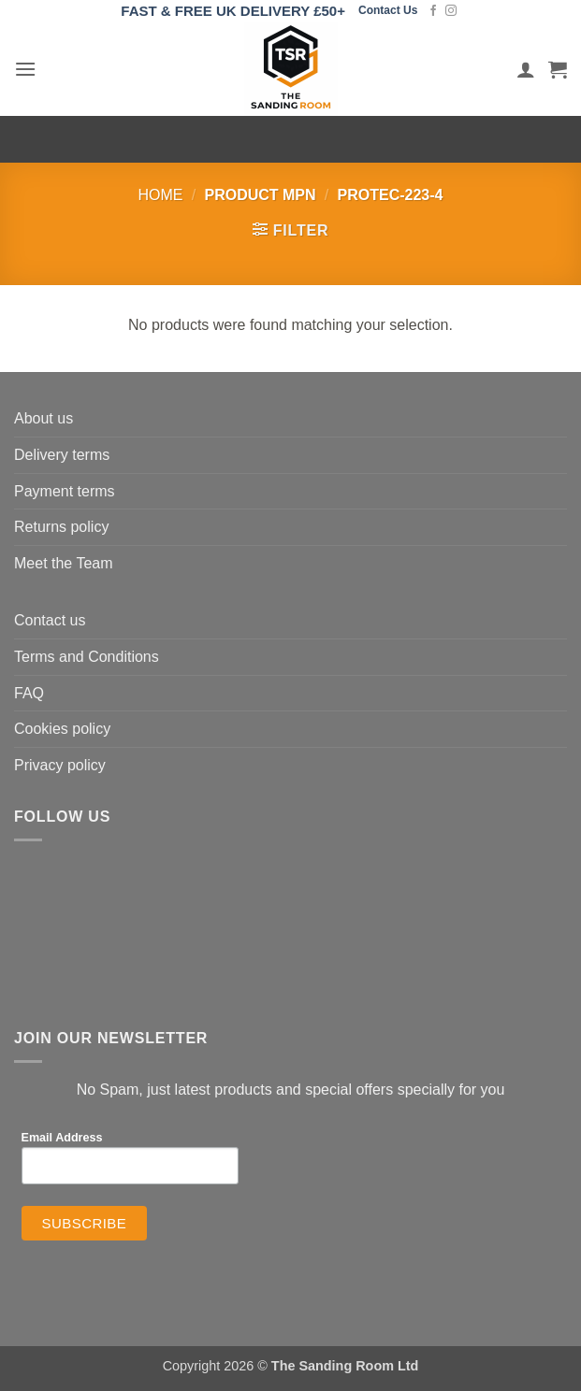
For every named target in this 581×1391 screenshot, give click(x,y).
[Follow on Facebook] (433, 11)
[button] (25, 69)
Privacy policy (60, 765)
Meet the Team (63, 563)
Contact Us (387, 10)
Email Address (62, 1137)
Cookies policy (62, 729)
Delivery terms (61, 455)
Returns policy (61, 527)
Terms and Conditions (86, 657)
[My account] (525, 69)
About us (43, 418)
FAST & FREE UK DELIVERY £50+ (233, 11)
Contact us (49, 620)
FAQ (29, 693)
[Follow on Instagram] (451, 11)
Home (160, 195)
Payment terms (64, 491)
